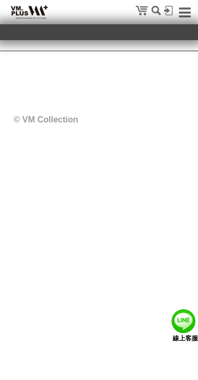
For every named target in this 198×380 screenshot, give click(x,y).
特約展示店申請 (140, 78)
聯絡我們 (92, 78)
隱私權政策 (50, 78)
